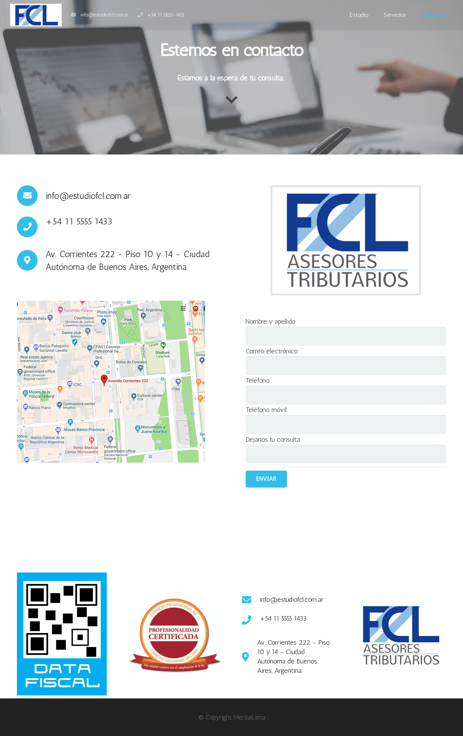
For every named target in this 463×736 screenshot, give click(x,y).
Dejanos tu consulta (273, 439)
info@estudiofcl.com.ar (104, 15)
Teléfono (258, 380)
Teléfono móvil (266, 410)
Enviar (266, 478)
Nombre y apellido (271, 321)
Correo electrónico (272, 351)
